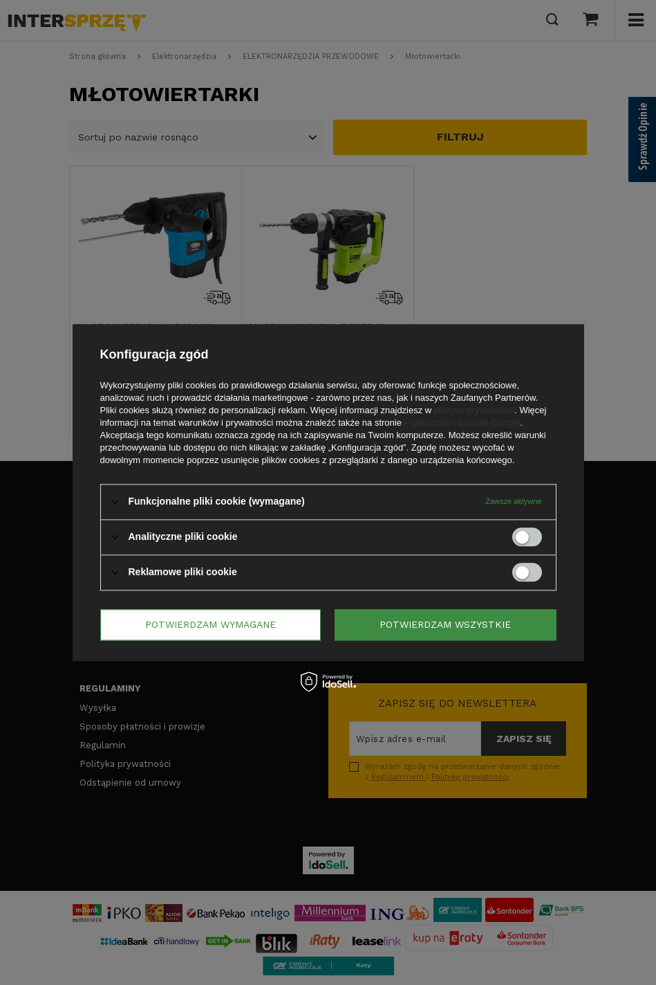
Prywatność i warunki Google (462, 422)
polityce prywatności (474, 410)
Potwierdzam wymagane (210, 624)
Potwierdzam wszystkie (445, 624)
